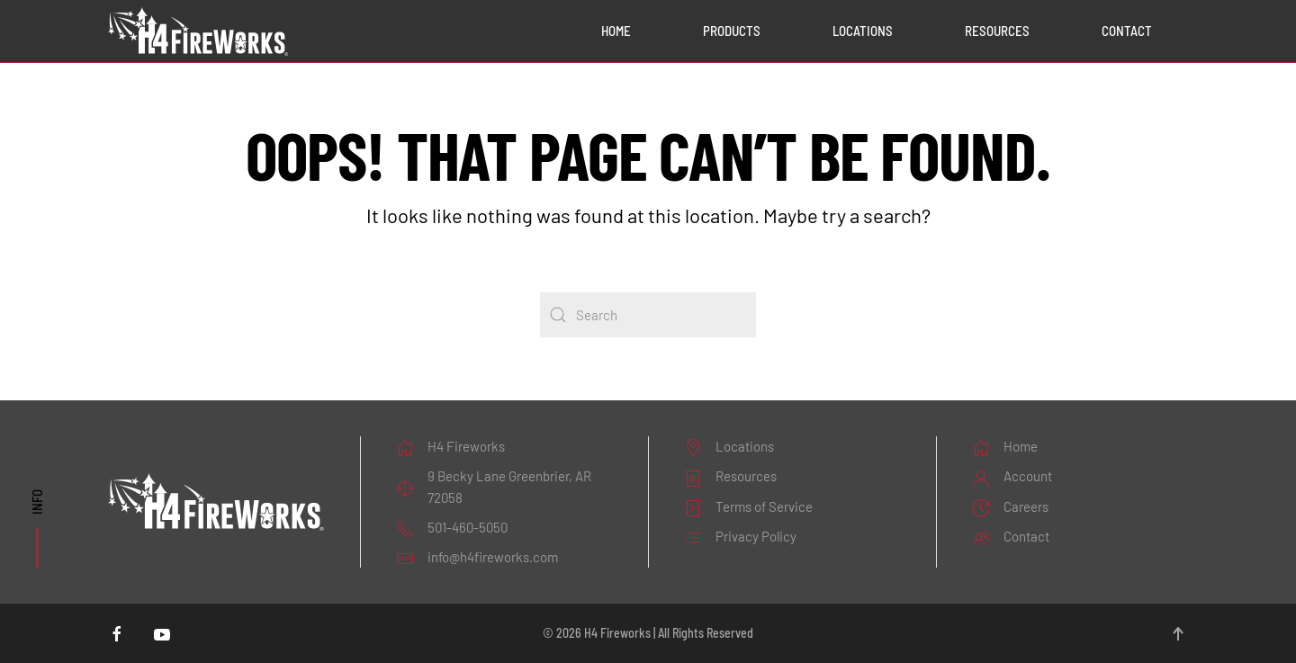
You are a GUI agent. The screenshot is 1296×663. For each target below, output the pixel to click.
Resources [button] (997, 30)
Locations (862, 30)
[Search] (648, 314)
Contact (1127, 30)
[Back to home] (198, 31)
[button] (1178, 634)
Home (616, 30)
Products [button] (731, 30)
